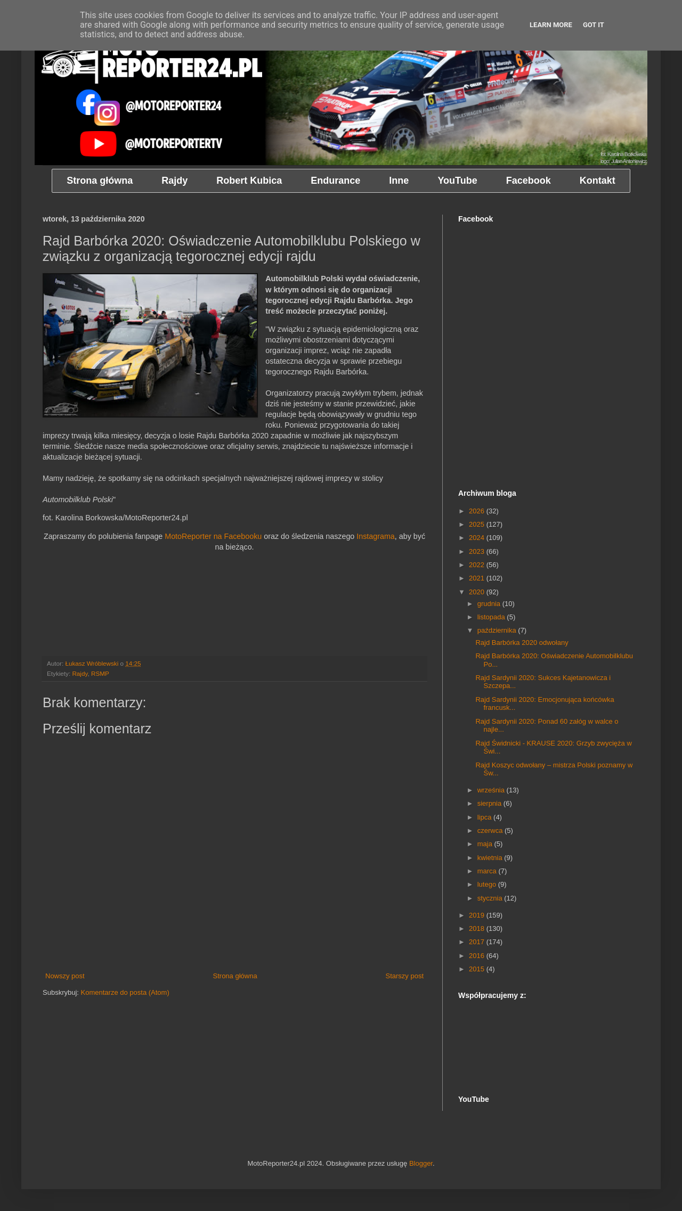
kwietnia (491, 858)
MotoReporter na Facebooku (213, 536)
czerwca (491, 830)
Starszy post (404, 976)
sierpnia (490, 803)
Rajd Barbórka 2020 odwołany (521, 643)
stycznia (491, 898)
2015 (477, 969)
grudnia (489, 604)
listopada (492, 617)
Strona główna (235, 976)
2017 (477, 942)
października (497, 630)
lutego (487, 884)
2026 (477, 511)
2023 (477, 551)
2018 (477, 928)
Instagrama (375, 536)
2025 (477, 524)
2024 (477, 538)
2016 (477, 956)
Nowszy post (65, 976)
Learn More (551, 25)
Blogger (421, 1163)
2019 (477, 915)
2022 (477, 565)
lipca (485, 817)
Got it (593, 25)
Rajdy (79, 673)
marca (488, 871)
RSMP (100, 673)
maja (485, 844)
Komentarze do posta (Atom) (125, 992)
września (492, 790)
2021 (477, 578)
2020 (477, 592)
